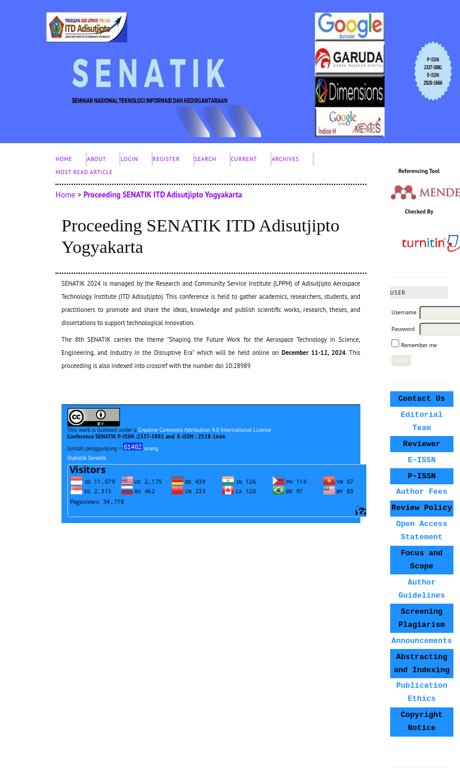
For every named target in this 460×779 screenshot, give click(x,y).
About (96, 159)
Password (403, 329)
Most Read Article (84, 172)
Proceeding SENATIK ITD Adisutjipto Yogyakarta (163, 195)
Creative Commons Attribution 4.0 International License (204, 430)
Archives (285, 159)
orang (140, 448)
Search (206, 159)
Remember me (419, 345)
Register (166, 159)
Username (403, 312)
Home (63, 159)
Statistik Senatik (86, 458)
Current (244, 159)
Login (129, 159)
